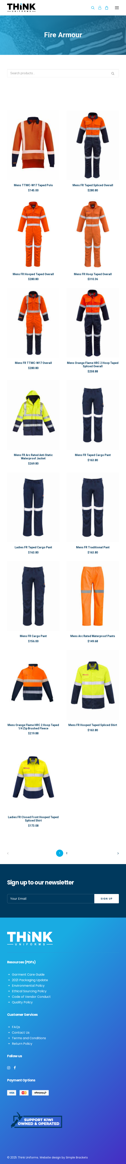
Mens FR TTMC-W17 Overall (33, 362)
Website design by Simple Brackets (64, 1157)
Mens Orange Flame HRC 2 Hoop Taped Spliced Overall (92, 364)
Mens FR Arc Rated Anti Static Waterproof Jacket (33, 456)
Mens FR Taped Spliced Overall (93, 185)
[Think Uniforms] (39, 8)
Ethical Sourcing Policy (29, 991)
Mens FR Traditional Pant (93, 547)
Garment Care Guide (28, 974)
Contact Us (21, 1032)
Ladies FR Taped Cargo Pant (33, 547)
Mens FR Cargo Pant (33, 636)
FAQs (16, 1027)
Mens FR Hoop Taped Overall (93, 274)
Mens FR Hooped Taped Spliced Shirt (92, 725)
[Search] (91, 8)
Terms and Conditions (29, 1038)
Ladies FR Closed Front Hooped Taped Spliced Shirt (33, 819)
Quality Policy (22, 1002)
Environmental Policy (28, 985)
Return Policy (22, 1043)
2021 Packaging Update (30, 980)
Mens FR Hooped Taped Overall (33, 274)
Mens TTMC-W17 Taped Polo (33, 185)
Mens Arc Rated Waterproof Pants (92, 636)
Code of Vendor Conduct (31, 996)
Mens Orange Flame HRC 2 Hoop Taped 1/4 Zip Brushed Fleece (33, 726)
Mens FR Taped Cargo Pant (93, 455)
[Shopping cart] (104, 8)
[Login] (98, 8)
